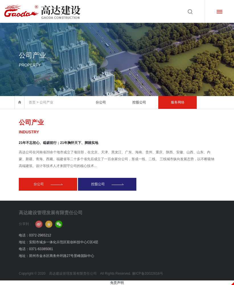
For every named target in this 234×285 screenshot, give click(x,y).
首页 (32, 102)
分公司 (101, 102)
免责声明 (117, 283)
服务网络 (177, 102)
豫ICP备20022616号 (147, 278)
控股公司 (139, 102)
